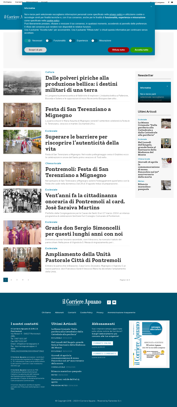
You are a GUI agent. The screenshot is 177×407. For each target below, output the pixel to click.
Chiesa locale (53, 163)
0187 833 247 (20, 339)
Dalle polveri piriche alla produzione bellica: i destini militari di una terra (81, 83)
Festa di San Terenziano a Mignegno (78, 112)
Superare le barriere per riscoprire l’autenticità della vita (82, 142)
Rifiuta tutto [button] (118, 50)
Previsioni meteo (59, 385)
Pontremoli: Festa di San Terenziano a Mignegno (77, 172)
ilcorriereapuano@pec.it (26, 346)
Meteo (141, 181)
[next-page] (28, 280)
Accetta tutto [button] (141, 50)
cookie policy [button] (53, 20)
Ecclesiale (51, 131)
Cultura (49, 72)
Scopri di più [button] (35, 50)
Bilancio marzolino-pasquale (144, 187)
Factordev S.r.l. (115, 401)
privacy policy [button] (116, 14)
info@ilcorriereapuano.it (28, 344)
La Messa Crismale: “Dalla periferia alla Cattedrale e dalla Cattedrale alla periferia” (147, 128)
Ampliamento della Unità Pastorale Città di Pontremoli (83, 257)
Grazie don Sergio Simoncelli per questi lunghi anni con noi (84, 230)
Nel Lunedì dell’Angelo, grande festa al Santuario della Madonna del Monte (147, 148)
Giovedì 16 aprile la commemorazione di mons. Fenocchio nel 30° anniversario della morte (67, 359)
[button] (151, 6)
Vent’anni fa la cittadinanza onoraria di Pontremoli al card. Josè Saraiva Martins (85, 201)
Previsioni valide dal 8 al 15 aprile (65, 380)
